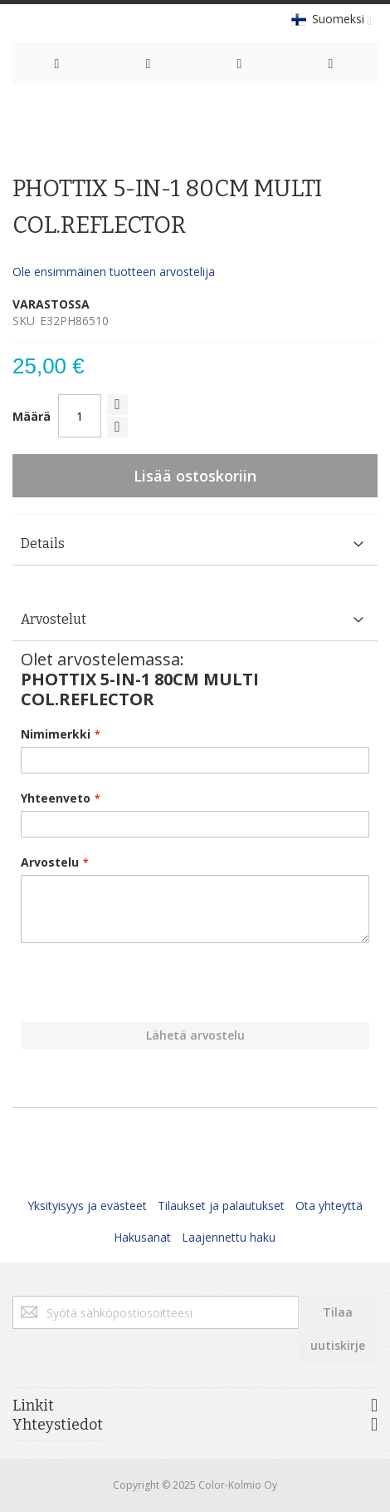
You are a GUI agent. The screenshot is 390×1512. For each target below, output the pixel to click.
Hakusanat (142, 1237)
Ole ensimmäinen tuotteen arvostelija (113, 271)
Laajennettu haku (228, 1237)
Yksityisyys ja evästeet (87, 1205)
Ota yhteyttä (329, 1205)
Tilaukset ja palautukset (221, 1205)
